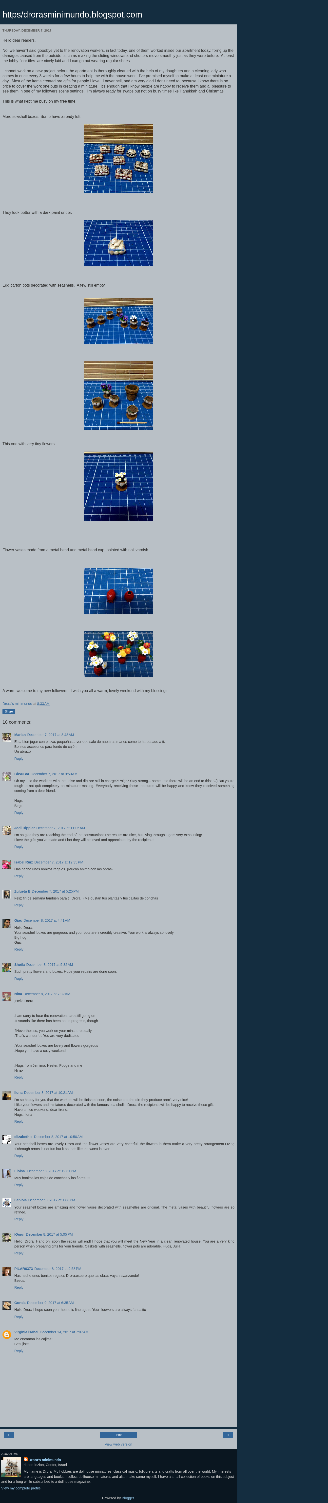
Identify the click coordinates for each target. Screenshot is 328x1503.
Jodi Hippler (24, 828)
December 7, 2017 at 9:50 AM (54, 774)
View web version (118, 1444)
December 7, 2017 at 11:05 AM (60, 828)
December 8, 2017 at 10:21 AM (48, 1093)
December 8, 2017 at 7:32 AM (46, 994)
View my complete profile (21, 1488)
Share (9, 711)
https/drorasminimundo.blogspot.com (72, 14)
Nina (18, 994)
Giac (18, 920)
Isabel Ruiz (23, 862)
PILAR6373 (23, 1269)
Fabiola (20, 1200)
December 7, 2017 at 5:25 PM (55, 891)
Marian (20, 735)
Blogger (128, 1498)
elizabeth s (23, 1137)
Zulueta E (22, 891)
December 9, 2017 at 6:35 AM (50, 1303)
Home (118, 1435)
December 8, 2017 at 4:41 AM (46, 920)
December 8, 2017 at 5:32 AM (49, 965)
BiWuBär (21, 774)
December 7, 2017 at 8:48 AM (50, 735)
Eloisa (20, 1171)
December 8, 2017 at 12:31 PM (51, 1171)
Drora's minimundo (45, 1460)
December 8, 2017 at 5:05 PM (49, 1234)
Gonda (20, 1303)
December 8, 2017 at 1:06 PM (51, 1200)
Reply (18, 759)
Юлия (19, 1234)
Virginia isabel (26, 1332)
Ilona (18, 1093)
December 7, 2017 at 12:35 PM (58, 862)
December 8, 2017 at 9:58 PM (57, 1269)
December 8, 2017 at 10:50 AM (58, 1137)
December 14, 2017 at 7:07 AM (64, 1332)
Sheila (19, 965)
